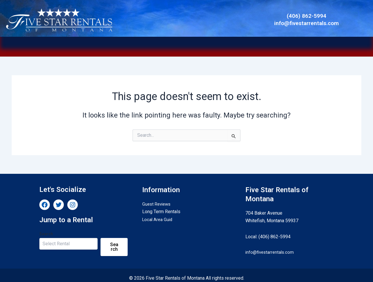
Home (77, 43)
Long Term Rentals (146, 43)
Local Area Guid (158, 213)
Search (46, 228)
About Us (226, 43)
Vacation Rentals (105, 43)
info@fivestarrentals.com (270, 246)
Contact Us (290, 43)
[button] (189, 44)
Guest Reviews (157, 198)
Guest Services (259, 43)
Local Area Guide (189, 43)
